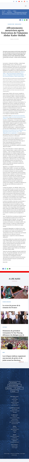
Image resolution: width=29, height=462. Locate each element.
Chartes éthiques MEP (14, 385)
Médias (9, 11)
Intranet (15, 391)
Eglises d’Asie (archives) (15, 429)
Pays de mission (14, 409)
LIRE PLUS (22, 311)
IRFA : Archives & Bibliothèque (15, 422)
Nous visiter (10, 388)
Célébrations (15, 440)
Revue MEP (15, 427)
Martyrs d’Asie (14, 403)
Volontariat (15, 412)
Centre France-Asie (15, 423)
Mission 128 (15, 416)
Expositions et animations (14, 436)
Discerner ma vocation (15, 420)
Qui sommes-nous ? (14, 396)
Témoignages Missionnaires (14, 410)
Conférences (15, 437)
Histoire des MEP (15, 399)
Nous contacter (14, 447)
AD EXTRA (15, 430)
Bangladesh (9, 12)
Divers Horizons (7, 301)
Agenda (14, 434)
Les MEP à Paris (14, 414)
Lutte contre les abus (14, 405)
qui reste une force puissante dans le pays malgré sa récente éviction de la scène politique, (14, 117)
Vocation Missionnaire (15, 402)
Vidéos (15, 432)
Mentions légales (7, 453)
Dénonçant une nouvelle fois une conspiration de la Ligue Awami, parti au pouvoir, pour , (14, 131)
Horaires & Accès (15, 446)
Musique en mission (14, 439)
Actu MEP (14, 400)
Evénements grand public (14, 442)
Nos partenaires (14, 382)
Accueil (3, 11)
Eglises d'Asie (11, 24)
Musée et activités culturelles (15, 417)
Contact (20, 388)
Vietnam (5, 327)
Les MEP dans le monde (14, 407)
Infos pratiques (14, 444)
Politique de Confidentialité (15, 453)
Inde (4, 352)
